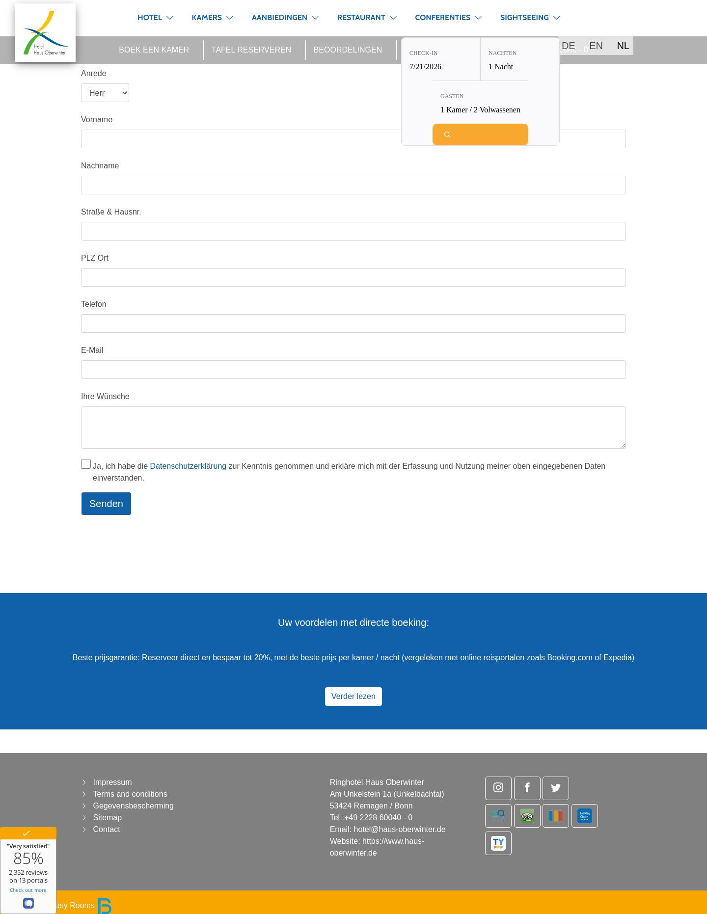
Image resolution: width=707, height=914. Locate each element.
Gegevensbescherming (133, 806)
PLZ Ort (95, 258)
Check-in (423, 54)
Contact (106, 829)
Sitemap (107, 817)
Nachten (503, 54)
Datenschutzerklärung (188, 466)
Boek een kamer (154, 50)
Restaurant (361, 17)
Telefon (94, 304)
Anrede (94, 73)
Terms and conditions (130, 794)
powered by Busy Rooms (59, 905)
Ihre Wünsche (105, 396)
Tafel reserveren (251, 50)
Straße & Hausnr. (111, 212)
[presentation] (155, 542)
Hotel (149, 17)
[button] (170, 17)
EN (596, 45)
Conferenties (443, 17)
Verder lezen (353, 696)
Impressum (112, 782)
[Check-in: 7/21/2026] (441, 60)
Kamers (206, 17)
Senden (106, 503)
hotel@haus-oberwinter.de (400, 829)
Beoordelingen (348, 50)
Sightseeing (524, 17)
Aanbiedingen (279, 17)
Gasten (451, 97)
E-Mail (92, 350)
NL (623, 45)
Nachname (100, 165)
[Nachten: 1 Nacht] (520, 60)
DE (568, 45)
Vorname (96, 119)
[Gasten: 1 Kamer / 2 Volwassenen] (480, 103)
